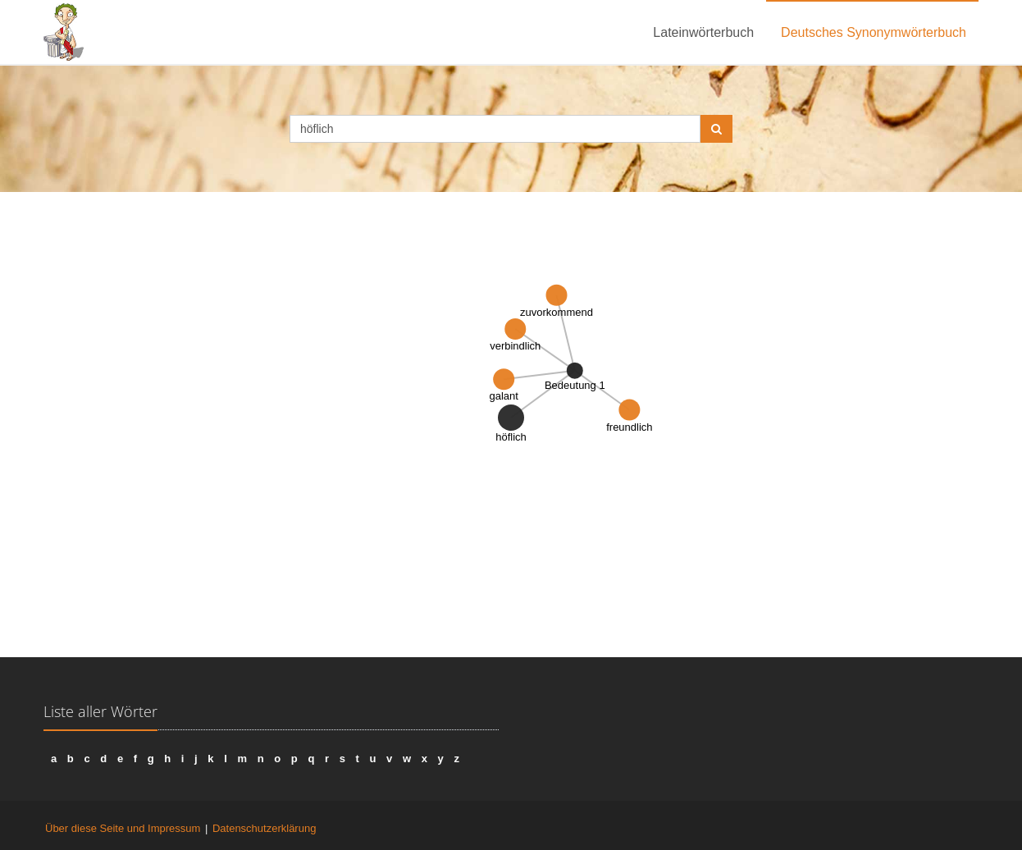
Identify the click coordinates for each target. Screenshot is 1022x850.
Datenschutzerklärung (264, 828)
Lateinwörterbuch (703, 32)
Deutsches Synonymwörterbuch (873, 32)
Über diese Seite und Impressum (122, 828)
